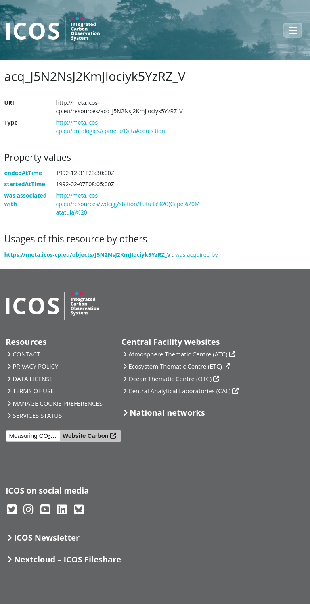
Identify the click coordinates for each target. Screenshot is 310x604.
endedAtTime (23, 173)
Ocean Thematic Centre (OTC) (170, 379)
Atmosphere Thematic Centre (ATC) (177, 354)
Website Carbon (86, 435)
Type (11, 122)
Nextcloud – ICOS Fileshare (67, 559)
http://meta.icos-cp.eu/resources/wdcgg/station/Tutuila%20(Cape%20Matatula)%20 (128, 204)
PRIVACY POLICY (35, 366)
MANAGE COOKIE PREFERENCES (58, 403)
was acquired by (196, 254)
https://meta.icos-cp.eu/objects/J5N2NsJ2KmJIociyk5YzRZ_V (87, 254)
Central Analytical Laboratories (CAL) (179, 391)
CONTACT (26, 354)
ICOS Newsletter (47, 537)
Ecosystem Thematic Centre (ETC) (175, 366)
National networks (167, 412)
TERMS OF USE (33, 391)
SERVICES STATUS (37, 415)
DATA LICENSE (33, 379)
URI (9, 102)
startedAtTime (24, 184)
